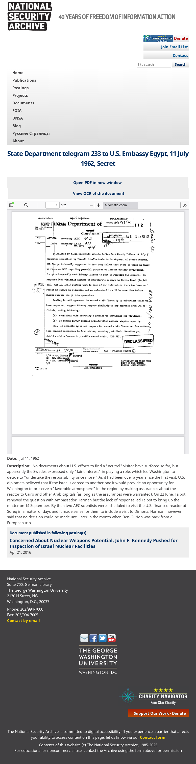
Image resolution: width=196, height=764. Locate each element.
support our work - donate (160, 713)
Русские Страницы (31, 133)
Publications (24, 80)
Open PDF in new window (97, 182)
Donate (181, 38)
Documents (23, 102)
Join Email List (174, 46)
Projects (20, 95)
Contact (180, 55)
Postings (20, 87)
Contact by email (23, 620)
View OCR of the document (99, 193)
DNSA (17, 118)
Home (17, 72)
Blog (16, 125)
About (18, 140)
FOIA (16, 110)
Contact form (152, 737)
